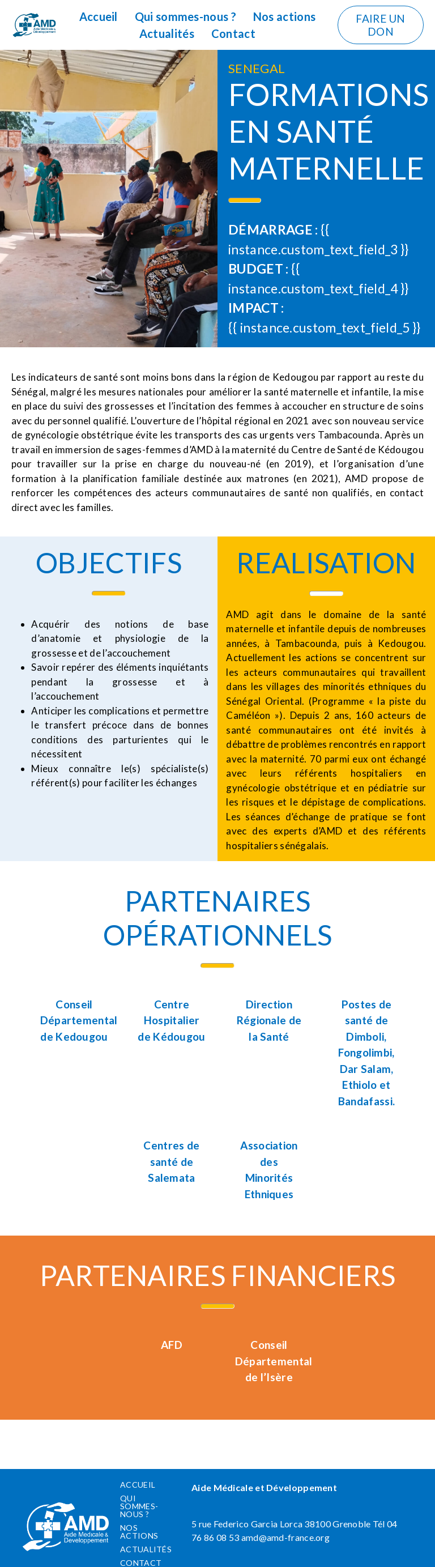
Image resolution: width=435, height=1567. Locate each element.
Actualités (166, 33)
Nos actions (284, 16)
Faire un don (380, 25)
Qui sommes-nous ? (185, 16)
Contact (233, 33)
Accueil (98, 16)
